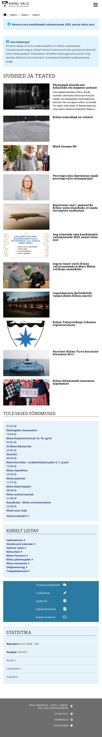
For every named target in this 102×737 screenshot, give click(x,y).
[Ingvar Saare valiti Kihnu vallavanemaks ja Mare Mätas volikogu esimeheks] (51, 275)
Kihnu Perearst (16, 555)
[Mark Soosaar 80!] (51, 158)
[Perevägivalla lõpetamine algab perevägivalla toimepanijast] (51, 187)
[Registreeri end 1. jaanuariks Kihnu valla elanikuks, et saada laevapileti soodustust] (51, 217)
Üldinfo (13, 14)
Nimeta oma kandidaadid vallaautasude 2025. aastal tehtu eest (53, 24)
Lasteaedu (13, 668)
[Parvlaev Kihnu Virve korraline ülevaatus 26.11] (51, 363)
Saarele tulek (15, 548)
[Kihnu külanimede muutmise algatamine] (51, 392)
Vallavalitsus (14, 540)
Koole (10, 660)
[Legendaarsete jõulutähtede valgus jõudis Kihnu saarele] (51, 305)
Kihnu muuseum (16, 563)
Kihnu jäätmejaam (18, 559)
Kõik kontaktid (61, 725)
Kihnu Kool (13, 552)
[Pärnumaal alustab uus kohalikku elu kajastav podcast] (51, 97)
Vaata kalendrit (16, 516)
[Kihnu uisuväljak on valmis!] (51, 129)
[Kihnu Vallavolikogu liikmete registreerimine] (51, 334)
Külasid (11, 677)
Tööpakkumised (16, 571)
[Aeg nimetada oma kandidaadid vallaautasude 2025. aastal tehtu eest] (51, 246)
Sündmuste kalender (19, 544)
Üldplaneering (15, 567)
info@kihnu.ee (61, 719)
